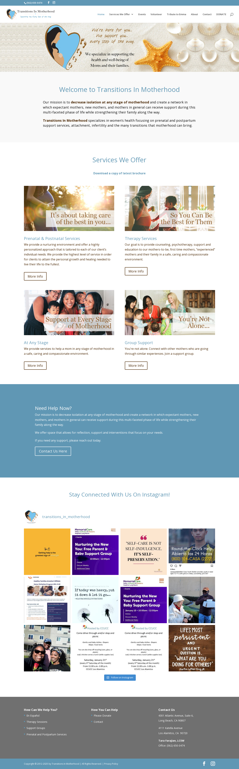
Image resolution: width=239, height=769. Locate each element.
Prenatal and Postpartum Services (46, 734)
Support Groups (35, 728)
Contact (207, 14)
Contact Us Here (53, 451)
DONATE (221, 14)
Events (142, 14)
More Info (35, 276)
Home (101, 14)
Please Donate (102, 715)
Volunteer (156, 14)
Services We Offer (119, 14)
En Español (32, 715)
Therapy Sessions (36, 721)
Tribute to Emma (176, 14)
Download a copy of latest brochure (119, 173)
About (194, 14)
